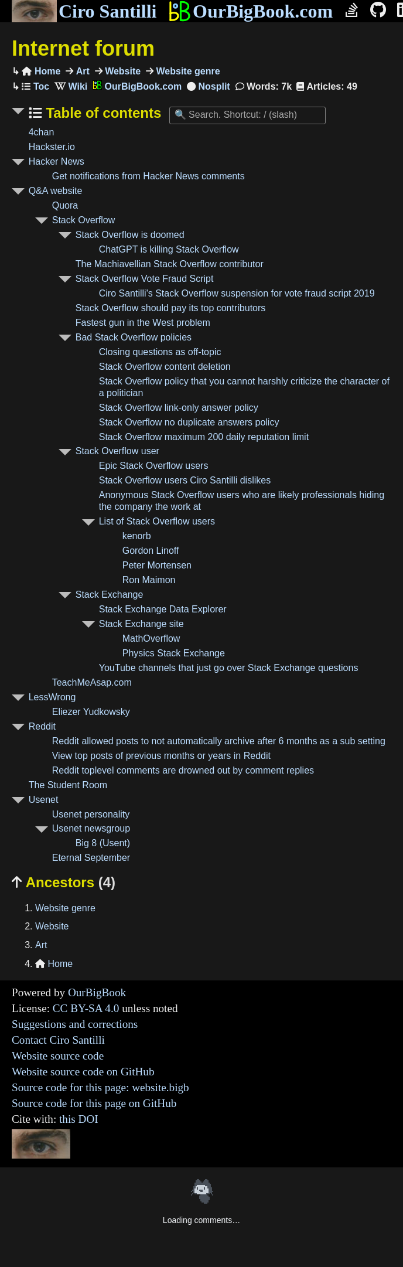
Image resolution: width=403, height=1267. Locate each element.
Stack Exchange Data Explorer (163, 609)
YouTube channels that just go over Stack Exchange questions (228, 668)
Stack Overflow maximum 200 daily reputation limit (204, 437)
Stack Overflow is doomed (130, 235)
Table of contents (102, 113)
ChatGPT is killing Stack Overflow (169, 249)
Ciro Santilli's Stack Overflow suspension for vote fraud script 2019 (237, 293)
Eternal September (91, 858)
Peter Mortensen (157, 565)
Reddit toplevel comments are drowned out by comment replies (183, 770)
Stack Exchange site (141, 624)
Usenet (44, 800)
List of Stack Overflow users (157, 521)
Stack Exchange (110, 595)
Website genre (186, 71)
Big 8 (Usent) (103, 843)
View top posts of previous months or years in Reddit (161, 756)
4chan (41, 132)
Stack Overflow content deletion (165, 367)
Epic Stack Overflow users (154, 466)
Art (81, 71)
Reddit (42, 726)
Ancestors (63, 882)
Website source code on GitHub (83, 1071)
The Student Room (68, 785)
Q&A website (56, 191)
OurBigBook (97, 992)
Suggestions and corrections (75, 1024)
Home (41, 71)
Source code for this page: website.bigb (100, 1087)
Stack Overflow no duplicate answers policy (189, 422)
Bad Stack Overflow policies (134, 337)
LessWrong (52, 697)
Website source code (58, 1056)
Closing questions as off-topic (160, 352)
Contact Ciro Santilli (58, 1040)
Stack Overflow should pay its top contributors (171, 308)
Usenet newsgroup (91, 828)
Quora (65, 205)
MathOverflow (151, 638)
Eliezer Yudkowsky (91, 712)
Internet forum (83, 48)
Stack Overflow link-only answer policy (178, 408)
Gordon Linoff (150, 551)
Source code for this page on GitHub (94, 1103)
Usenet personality (91, 814)
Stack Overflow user (117, 451)
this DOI (78, 1119)
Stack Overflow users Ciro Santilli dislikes (185, 480)
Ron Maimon (149, 580)
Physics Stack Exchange (173, 653)
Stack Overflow (83, 220)
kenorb (136, 536)
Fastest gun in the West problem (143, 323)
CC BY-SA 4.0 (86, 1008)
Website (122, 71)
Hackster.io (52, 147)
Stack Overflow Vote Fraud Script (145, 279)
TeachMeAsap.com (92, 682)
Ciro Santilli (84, 11)
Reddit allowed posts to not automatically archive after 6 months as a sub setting (218, 741)
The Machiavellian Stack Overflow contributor (170, 264)
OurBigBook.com (250, 11)
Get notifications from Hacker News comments (148, 176)
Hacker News (56, 161)
